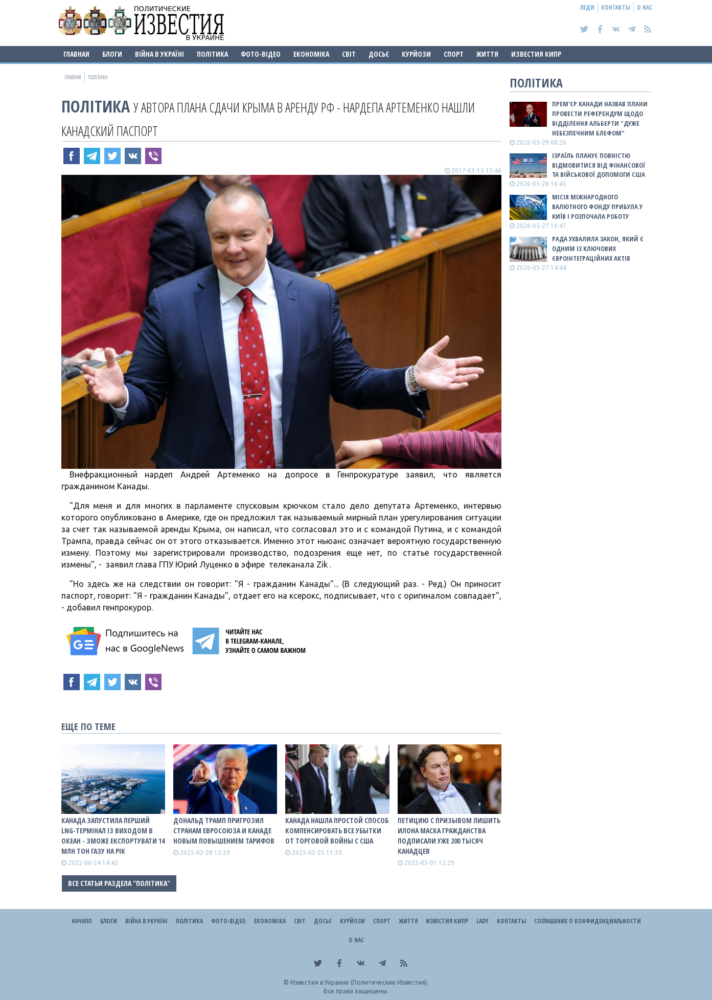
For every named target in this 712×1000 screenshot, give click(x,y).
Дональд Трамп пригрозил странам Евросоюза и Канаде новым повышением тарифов (223, 830)
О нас (644, 7)
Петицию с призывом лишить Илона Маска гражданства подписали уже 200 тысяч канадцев (449, 835)
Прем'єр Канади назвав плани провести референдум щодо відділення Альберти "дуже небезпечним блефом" (600, 118)
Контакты (615, 7)
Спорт (454, 54)
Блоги (112, 54)
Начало (82, 921)
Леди (587, 7)
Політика (212, 54)
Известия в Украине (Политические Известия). (359, 982)
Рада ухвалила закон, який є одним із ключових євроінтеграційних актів (598, 248)
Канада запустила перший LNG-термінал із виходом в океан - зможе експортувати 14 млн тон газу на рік (113, 835)
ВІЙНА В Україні (159, 54)
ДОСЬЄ (379, 54)
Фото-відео (261, 54)
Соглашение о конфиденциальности (587, 921)
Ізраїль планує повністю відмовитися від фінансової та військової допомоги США (598, 165)
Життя (487, 54)
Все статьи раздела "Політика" (119, 883)
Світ (349, 54)
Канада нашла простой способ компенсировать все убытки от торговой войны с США (336, 830)
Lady (482, 921)
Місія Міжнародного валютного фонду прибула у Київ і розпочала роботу (597, 206)
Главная (76, 54)
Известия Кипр (536, 54)
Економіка (311, 54)
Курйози (416, 54)
